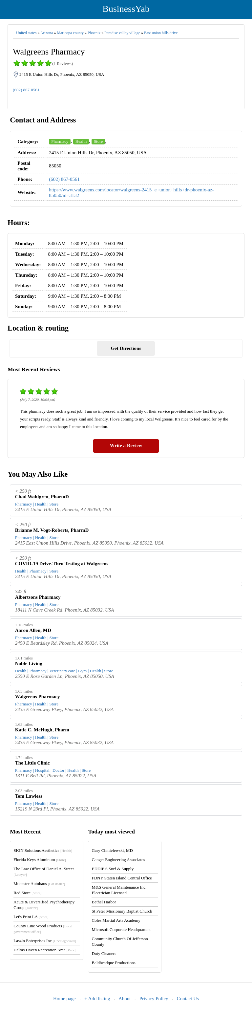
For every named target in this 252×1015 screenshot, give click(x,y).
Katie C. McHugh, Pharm (42, 729)
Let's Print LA (30, 916)
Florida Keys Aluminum (39, 859)
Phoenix (94, 33)
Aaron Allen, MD (33, 630)
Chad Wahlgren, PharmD (42, 496)
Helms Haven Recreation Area (44, 949)
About (124, 998)
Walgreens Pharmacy (37, 696)
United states (26, 33)
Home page (64, 998)
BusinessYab (125, 9)
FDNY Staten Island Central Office (122, 877)
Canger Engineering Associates (118, 859)
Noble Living (28, 663)
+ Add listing (97, 998)
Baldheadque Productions (113, 962)
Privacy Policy (153, 998)
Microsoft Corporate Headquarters (121, 929)
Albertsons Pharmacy (38, 597)
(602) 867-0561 (26, 89)
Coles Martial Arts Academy (116, 920)
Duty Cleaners (104, 953)
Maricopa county (70, 33)
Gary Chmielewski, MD (112, 850)
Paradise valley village (122, 33)
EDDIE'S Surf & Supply (113, 868)
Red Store (27, 892)
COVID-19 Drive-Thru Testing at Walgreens (61, 563)
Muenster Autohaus (39, 883)
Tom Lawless (28, 796)
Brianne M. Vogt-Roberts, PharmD (52, 530)
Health (81, 141)
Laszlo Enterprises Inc (44, 940)
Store (98, 141)
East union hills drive (161, 33)
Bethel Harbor (104, 901)
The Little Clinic (32, 763)
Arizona (46, 33)
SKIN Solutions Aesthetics (42, 850)
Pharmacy (59, 141)
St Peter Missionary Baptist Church (122, 911)
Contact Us (188, 998)
